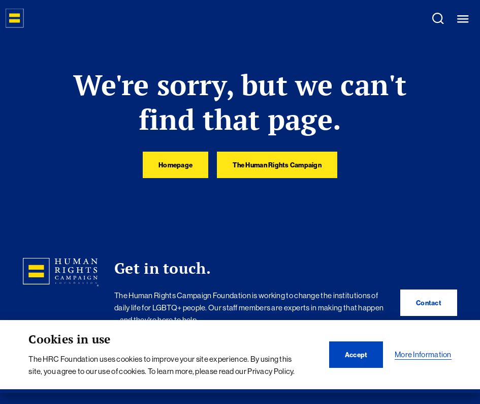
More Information (423, 354)
